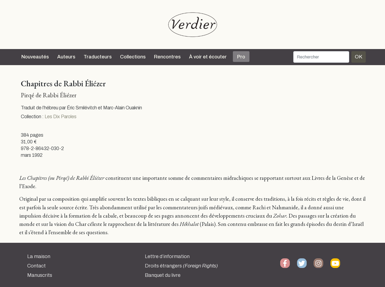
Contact (36, 266)
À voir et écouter (208, 56)
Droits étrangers (181, 266)
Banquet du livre (162, 275)
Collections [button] (133, 56)
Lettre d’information (167, 256)
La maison (38, 256)
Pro (241, 56)
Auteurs (66, 56)
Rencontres (167, 56)
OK (358, 56)
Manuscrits (39, 275)
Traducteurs (98, 56)
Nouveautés (35, 56)
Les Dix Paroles (60, 116)
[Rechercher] (321, 57)
